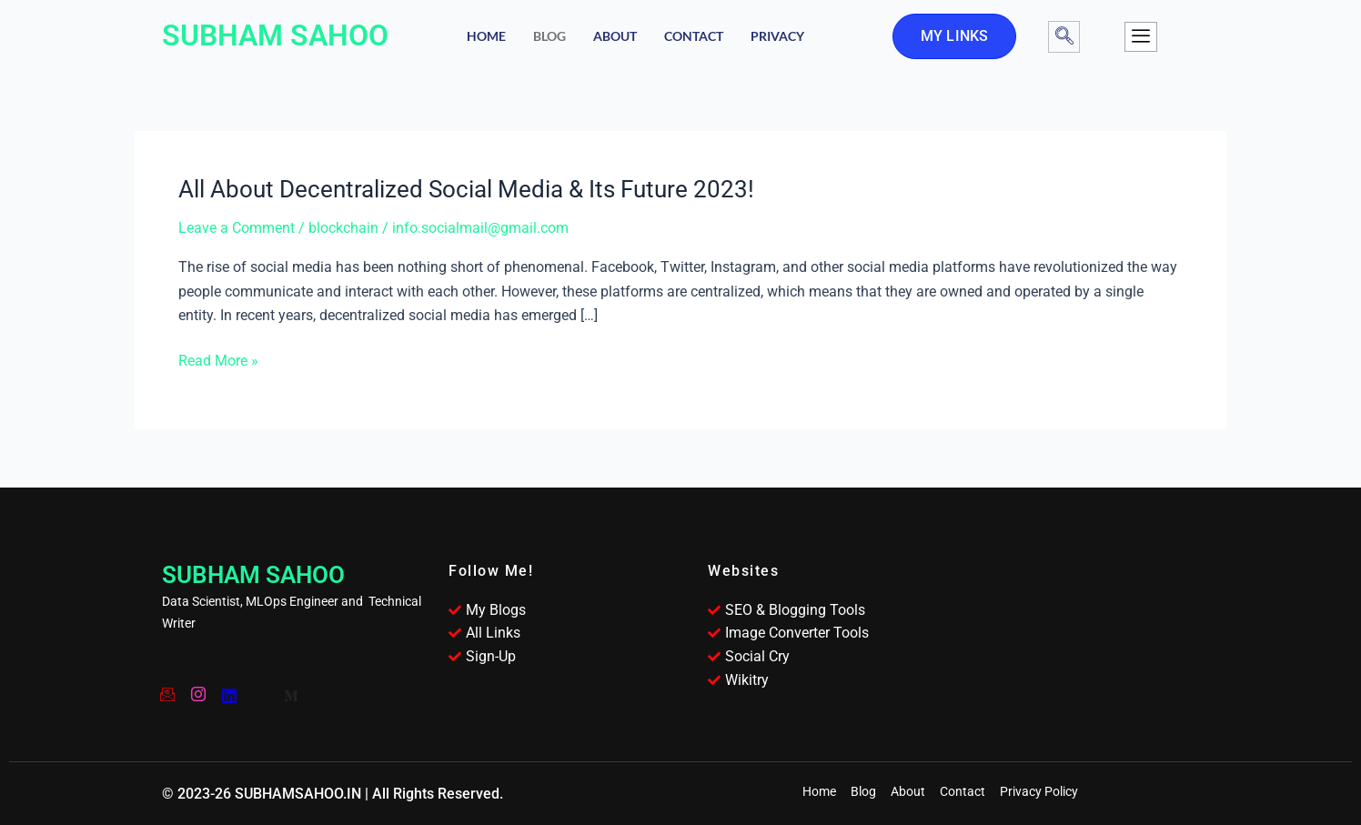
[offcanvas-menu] (1140, 37)
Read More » (218, 361)
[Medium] (290, 688)
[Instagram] (197, 688)
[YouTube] (228, 688)
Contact (693, 36)
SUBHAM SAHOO (275, 35)
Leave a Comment (236, 227)
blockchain (343, 227)
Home (486, 36)
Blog (549, 36)
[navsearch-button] (1064, 37)
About (615, 36)
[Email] (166, 688)
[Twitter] (259, 688)
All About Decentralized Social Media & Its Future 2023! (466, 189)
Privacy (777, 36)
